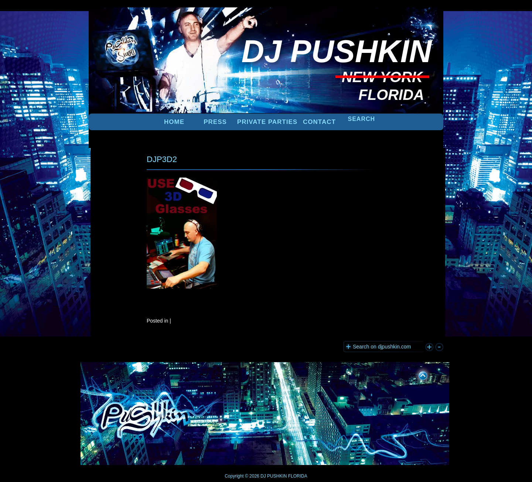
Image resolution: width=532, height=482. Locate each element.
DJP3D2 (162, 159)
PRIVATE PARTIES (267, 121)
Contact (319, 121)
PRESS (215, 121)
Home (174, 121)
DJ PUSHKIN (273, 476)
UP (418, 374)
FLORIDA (297, 476)
